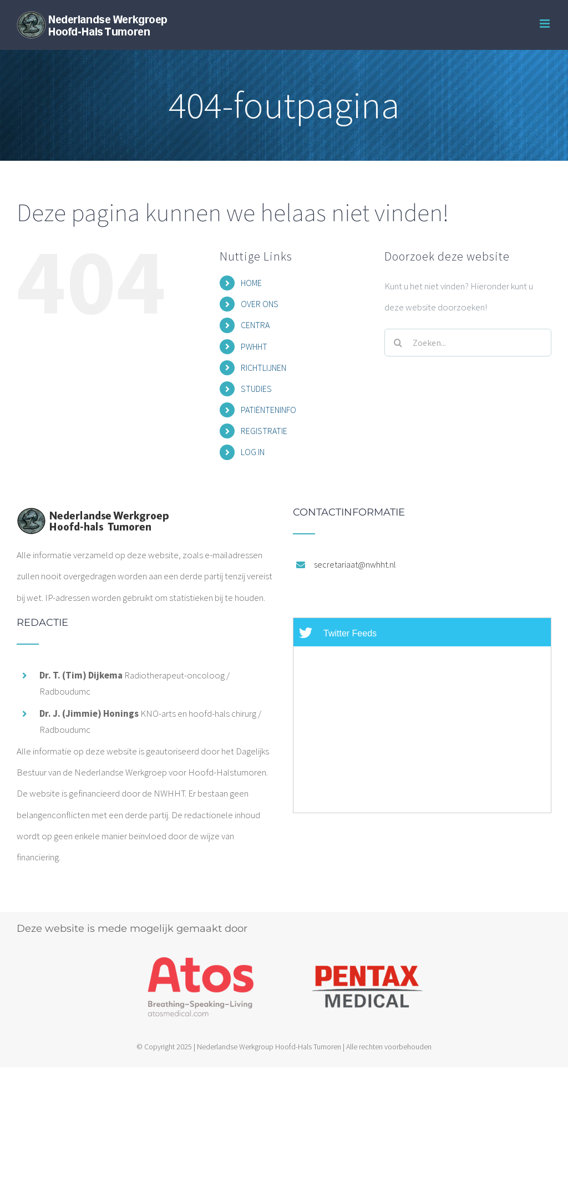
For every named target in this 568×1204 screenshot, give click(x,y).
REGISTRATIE (264, 430)
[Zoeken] (398, 342)
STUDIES (256, 388)
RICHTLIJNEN (263, 367)
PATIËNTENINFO (268, 409)
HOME (251, 282)
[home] (93, 518)
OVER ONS (259, 303)
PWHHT (254, 346)
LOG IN (253, 451)
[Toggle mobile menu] (545, 23)
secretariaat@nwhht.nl (355, 564)
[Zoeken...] (467, 342)
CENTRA (255, 324)
